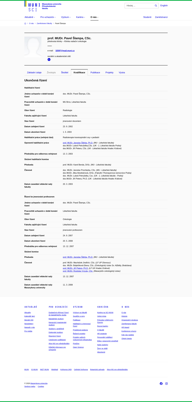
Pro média (28, 331)
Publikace (95, 72)
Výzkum (78, 307)
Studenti (147, 17)
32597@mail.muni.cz (65, 51)
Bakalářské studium (56, 319)
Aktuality (27, 313)
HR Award (125, 327)
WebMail (54, 370)
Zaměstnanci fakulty (129, 324)
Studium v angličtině (56, 329)
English (164, 5)
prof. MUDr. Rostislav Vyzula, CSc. (78, 271)
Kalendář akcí (29, 316)
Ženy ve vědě (102, 348)
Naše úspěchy (102, 345)
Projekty (109, 72)
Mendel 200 (28, 320)
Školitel (64, 72)
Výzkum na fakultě (80, 313)
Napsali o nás (29, 327)
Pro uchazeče (58, 307)
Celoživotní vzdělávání (57, 340)
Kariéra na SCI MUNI (105, 313)
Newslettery (28, 324)
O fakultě (100, 330)
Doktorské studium (56, 332)
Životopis (51, 72)
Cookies (41, 386)
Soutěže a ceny (79, 316)
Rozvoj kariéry (102, 326)
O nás (125, 307)
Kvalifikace (79, 72)
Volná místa (101, 316)
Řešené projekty (79, 334)
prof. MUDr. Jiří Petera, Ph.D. (75, 268)
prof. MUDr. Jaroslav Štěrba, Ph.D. (78, 143)
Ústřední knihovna (81, 370)
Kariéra (102, 307)
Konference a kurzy (128, 331)
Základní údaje (34, 72)
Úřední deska (126, 339)
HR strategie (102, 334)
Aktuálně (30, 307)
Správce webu (29, 386)
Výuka (122, 72)
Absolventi (101, 352)
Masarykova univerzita (38, 383)
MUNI (26, 370)
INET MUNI (44, 370)
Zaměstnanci (161, 17)
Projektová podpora (80, 330)
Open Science (78, 347)
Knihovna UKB (66, 370)
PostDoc (76, 344)
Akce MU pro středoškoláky (59, 344)
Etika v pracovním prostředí (107, 341)
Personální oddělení (105, 337)
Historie (124, 316)
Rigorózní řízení (55, 336)
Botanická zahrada (97, 370)
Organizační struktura (129, 320)
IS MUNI (34, 370)
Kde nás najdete (127, 335)
